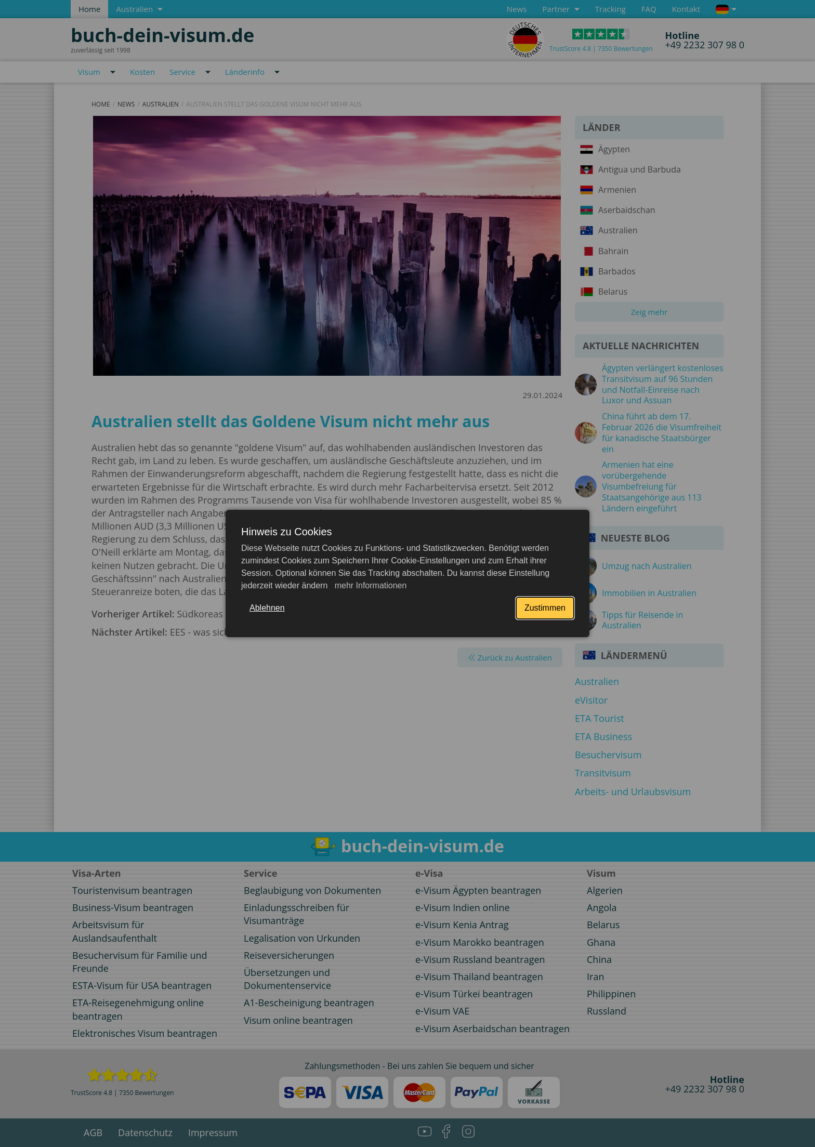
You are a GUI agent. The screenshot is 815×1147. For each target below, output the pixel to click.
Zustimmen (545, 607)
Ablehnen (267, 607)
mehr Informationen (369, 585)
